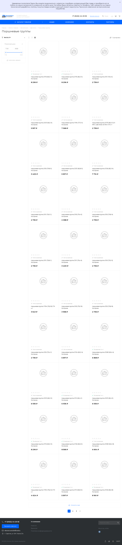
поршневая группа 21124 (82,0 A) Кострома (72, 353)
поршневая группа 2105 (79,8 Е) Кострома (41, 169)
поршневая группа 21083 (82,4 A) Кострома (103, 353)
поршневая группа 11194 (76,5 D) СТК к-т (43, 491)
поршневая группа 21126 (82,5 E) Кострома (72, 445)
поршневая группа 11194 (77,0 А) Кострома (72, 123)
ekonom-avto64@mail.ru (12, 530)
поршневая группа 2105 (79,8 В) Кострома (102, 307)
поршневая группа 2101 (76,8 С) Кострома (41, 261)
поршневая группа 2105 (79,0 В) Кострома (72, 307)
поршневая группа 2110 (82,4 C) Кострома (72, 399)
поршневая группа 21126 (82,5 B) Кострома (102, 491)
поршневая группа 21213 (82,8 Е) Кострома (72, 169)
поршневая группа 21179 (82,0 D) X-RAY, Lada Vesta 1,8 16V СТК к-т (103, 123)
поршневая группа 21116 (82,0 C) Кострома (41, 78)
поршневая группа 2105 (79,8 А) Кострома (102, 215)
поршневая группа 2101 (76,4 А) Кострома (72, 261)
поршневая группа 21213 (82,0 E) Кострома (41, 399)
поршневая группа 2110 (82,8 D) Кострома (72, 491)
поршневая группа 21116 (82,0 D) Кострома (41, 445)
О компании (35, 521)
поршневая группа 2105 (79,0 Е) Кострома (102, 261)
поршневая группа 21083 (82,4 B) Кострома (103, 445)
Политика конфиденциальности (41, 531)
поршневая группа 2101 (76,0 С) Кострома (41, 215)
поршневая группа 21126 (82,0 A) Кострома (102, 169)
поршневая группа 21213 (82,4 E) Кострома (102, 399)
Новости (34, 526)
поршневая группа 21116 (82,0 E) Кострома (72, 78)
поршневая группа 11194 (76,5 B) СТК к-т (43, 307)
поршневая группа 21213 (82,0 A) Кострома (41, 123)
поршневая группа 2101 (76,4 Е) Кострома (102, 78)
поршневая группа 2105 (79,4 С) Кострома (41, 353)
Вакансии (34, 528)
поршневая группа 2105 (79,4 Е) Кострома (72, 215)
